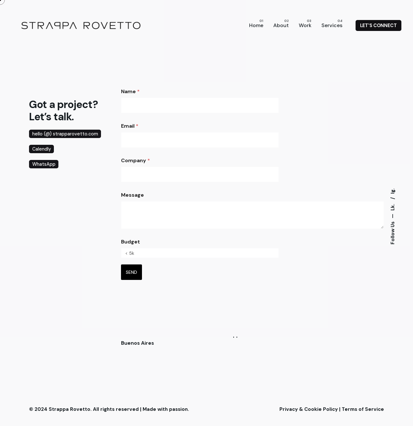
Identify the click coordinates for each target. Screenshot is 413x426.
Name (130, 91)
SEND (131, 272)
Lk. (392, 207)
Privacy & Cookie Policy (308, 409)
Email (129, 126)
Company (135, 160)
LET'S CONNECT (378, 25)
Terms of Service (363, 409)
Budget (130, 242)
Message (132, 195)
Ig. (392, 191)
